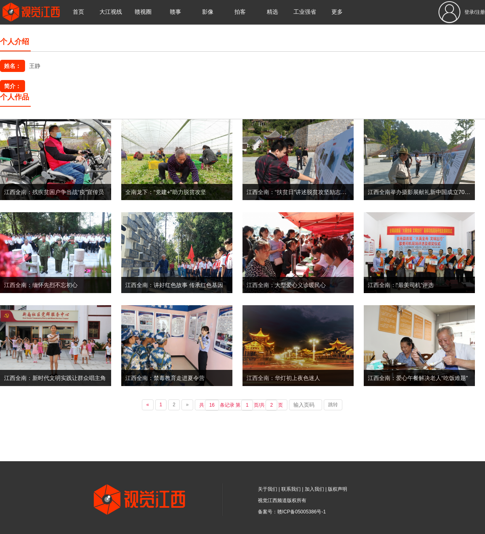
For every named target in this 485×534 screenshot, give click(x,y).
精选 (272, 12)
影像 (207, 12)
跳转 (333, 404)
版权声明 (337, 489)
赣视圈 (143, 12)
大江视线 (110, 12)
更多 (337, 12)
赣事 (175, 12)
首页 (78, 12)
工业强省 (304, 12)
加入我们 (314, 489)
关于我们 (267, 489)
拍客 (240, 12)
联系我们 (291, 489)
